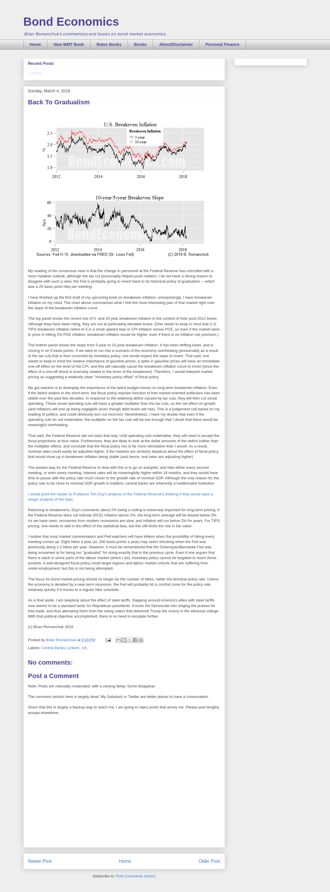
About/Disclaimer (176, 44)
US (84, 648)
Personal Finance (223, 44)
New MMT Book (69, 44)
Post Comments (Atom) (135, 876)
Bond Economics (71, 21)
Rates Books (109, 44)
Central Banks (53, 648)
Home (35, 44)
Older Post (209, 861)
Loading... (36, 73)
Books (140, 44)
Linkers (73, 648)
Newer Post (40, 861)
